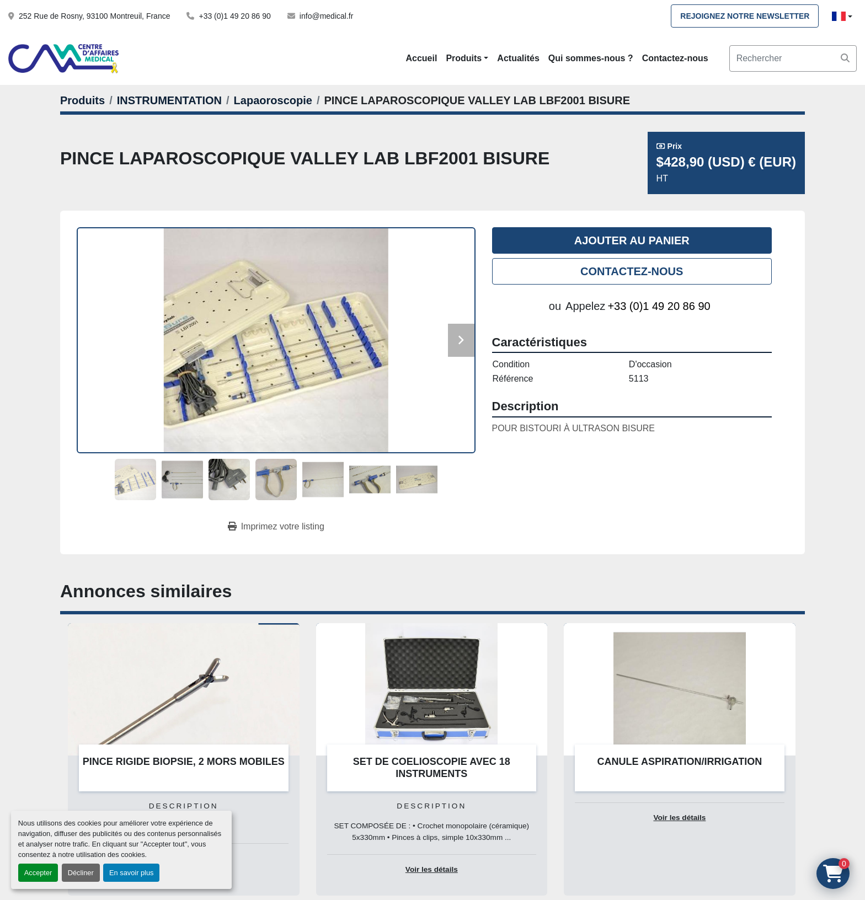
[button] (467, 58)
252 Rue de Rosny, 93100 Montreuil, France (94, 16)
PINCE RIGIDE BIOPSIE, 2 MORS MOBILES (184, 761)
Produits (464, 58)
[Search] (793, 58)
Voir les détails (431, 869)
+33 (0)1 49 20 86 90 (234, 16)
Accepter (38, 873)
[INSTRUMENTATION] (169, 100)
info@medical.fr (326, 16)
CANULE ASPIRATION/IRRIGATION (679, 761)
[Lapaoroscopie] (273, 100)
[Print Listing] (276, 526)
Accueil (421, 58)
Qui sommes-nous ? (590, 58)
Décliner (81, 873)
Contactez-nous (675, 58)
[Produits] (82, 100)
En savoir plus (131, 873)
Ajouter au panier (632, 240)
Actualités (518, 58)
